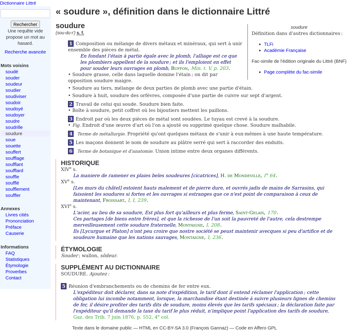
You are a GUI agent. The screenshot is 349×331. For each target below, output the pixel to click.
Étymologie (17, 265)
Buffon (179, 68)
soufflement (17, 189)
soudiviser (16, 96)
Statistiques (18, 259)
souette (13, 145)
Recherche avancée (25, 51)
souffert (13, 152)
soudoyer (15, 114)
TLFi (268, 44)
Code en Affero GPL (256, 327)
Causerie (15, 233)
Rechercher (25, 24)
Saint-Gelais (250, 212)
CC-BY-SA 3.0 (174, 327)
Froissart (113, 200)
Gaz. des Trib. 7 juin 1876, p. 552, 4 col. (121, 317)
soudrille (14, 127)
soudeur (14, 84)
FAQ (10, 253)
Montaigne (190, 225)
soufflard (14, 170)
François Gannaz (209, 327)
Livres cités (17, 214)
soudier (13, 90)
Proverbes (16, 271)
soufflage (15, 158)
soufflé (12, 182)
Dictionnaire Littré (18, 3)
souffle (12, 176)
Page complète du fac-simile (293, 71)
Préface (14, 227)
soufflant (14, 164)
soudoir (13, 102)
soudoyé (14, 108)
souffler (13, 195)
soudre (13, 121)
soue (11, 139)
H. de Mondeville (240, 175)
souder (13, 77)
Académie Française (285, 50)
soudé (12, 71)
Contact (14, 277)
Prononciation (20, 220)
